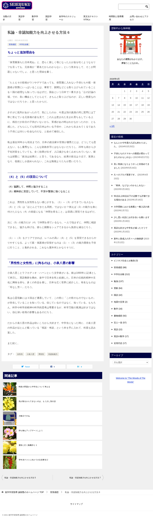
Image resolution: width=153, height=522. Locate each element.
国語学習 (48, 18)
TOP (24, 492)
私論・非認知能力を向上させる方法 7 (85, 478)
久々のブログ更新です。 (125, 174)
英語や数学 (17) (121, 336)
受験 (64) (118, 288)
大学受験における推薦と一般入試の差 (131, 207)
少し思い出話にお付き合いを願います (131, 217)
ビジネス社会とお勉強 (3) (126, 260)
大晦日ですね (24, 416)
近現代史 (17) (120, 343)
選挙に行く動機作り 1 (28, 445)
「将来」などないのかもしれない (129, 185)
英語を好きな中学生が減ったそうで (130, 228)
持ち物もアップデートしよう (31, 431)
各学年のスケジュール (67, 18)
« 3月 (112, 126)
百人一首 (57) (120, 322)
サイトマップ (76, 504)
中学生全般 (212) (122, 274)
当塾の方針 (7, 18)
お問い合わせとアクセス (139, 18)
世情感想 (12, 44)
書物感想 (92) (120, 316)
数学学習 (35, 18)
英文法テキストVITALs (90, 18)
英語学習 (21, 18)
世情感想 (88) (120, 267)
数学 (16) (118, 309)
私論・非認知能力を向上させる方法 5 (20, 478)
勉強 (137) (119, 281)
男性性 (41, 354)
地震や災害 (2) (120, 302)
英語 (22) (118, 329)
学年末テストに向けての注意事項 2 (33, 460)
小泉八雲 (30, 354)
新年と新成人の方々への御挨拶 (128, 238)
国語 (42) (118, 295)
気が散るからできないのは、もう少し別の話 (37, 401)
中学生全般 (23, 44)
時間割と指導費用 (116, 18)
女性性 (20, 354)
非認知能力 (53, 354)
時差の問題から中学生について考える (34, 387)
